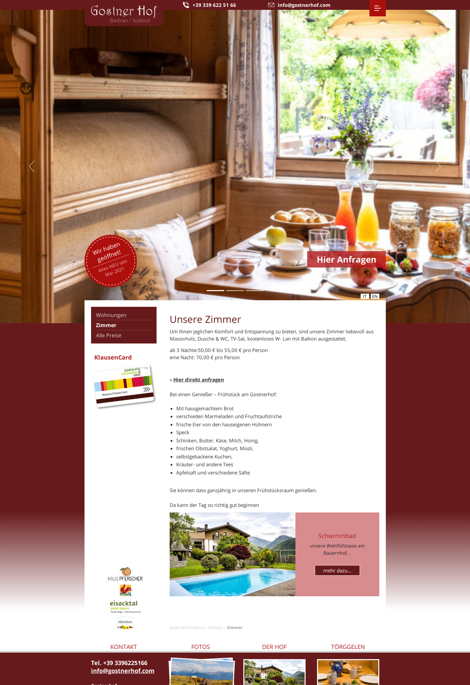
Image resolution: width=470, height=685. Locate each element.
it (365, 296)
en (375, 296)
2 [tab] (235, 290)
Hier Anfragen (346, 259)
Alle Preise (109, 335)
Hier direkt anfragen (198, 379)
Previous (32, 166)
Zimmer (106, 325)
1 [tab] (215, 290)
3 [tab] (255, 290)
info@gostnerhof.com (123, 671)
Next (438, 166)
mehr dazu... (337, 570)
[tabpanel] (235, 166)
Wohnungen (111, 315)
